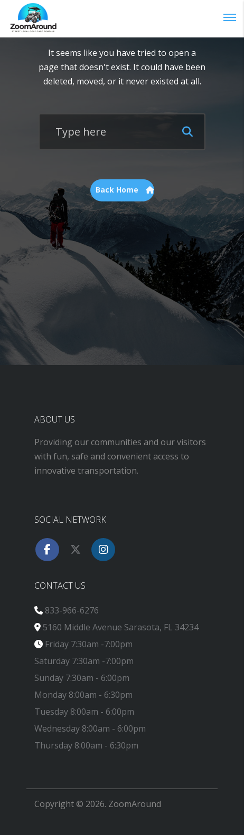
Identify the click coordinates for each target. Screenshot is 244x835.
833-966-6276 (72, 610)
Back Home (125, 189)
